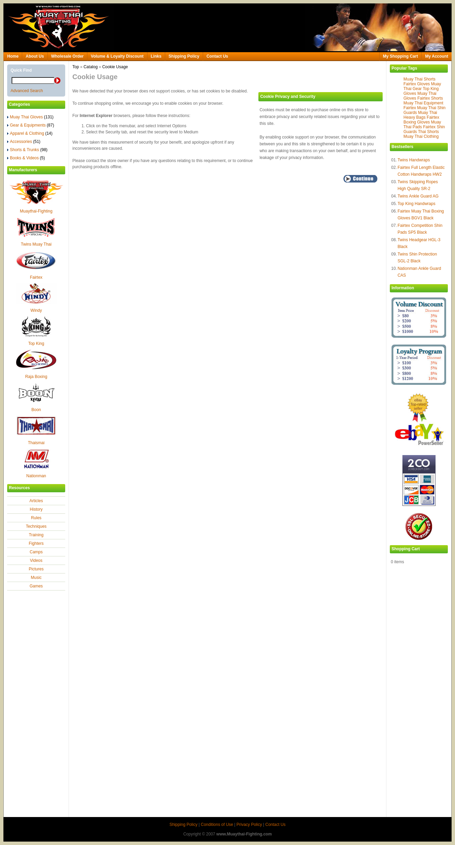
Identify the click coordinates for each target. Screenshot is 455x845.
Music (36, 577)
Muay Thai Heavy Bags (420, 115)
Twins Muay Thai (36, 244)
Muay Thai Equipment (423, 103)
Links (156, 56)
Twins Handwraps (414, 160)
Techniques (36, 526)
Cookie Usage (115, 66)
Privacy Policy (249, 824)
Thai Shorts (428, 131)
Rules (36, 517)
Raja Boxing (36, 376)
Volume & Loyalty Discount (117, 56)
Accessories (23, 141)
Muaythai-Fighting (36, 211)
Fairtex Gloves (416, 84)
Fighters (36, 543)
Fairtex (36, 277)
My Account (436, 56)
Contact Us (217, 56)
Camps (36, 552)
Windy (36, 310)
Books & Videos (26, 158)
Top (75, 66)
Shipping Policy (184, 56)
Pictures (36, 569)
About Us (35, 56)
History (36, 509)
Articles (36, 500)
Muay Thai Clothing (421, 136)
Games (36, 586)
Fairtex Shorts (430, 98)
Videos (36, 560)
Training (36, 535)
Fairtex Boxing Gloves (421, 120)
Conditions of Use (217, 824)
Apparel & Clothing (30, 133)
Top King (36, 343)
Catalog (91, 66)
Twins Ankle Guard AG (418, 196)
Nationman (36, 476)
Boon (36, 409)
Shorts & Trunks (27, 149)
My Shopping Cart (400, 56)
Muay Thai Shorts (419, 79)
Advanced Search (27, 90)
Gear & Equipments (30, 125)
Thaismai (36, 442)
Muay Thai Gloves (30, 117)
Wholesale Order (67, 56)
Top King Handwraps (417, 203)
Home (12, 56)
